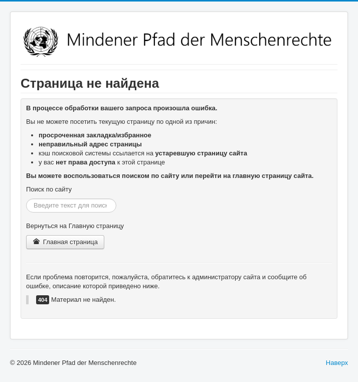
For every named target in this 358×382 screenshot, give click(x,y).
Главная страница (65, 242)
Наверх (337, 362)
